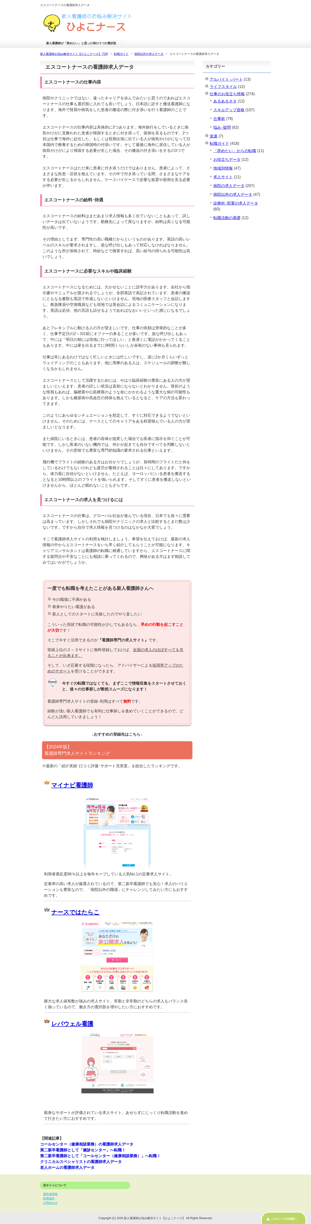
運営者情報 (50, 1194)
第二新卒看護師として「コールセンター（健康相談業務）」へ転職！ (100, 1156)
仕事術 (219, 119)
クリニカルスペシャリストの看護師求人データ (81, 1162)
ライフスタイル (223, 87)
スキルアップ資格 (228, 110)
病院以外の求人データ (232, 194)
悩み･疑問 (222, 127)
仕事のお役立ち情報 (227, 94)
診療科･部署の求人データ (235, 203)
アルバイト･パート (226, 79)
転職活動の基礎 (227, 218)
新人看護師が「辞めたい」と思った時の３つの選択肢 (81, 43)
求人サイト (223, 177)
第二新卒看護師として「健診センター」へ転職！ (83, 1150)
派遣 (213, 136)
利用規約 (49, 1198)
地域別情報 (223, 168)
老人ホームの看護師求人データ (67, 1167)
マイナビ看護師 (72, 785)
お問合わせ (50, 1203)
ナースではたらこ (75, 912)
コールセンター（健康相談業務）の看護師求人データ (86, 1144)
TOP (74, 54)
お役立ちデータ (227, 159)
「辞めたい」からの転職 (234, 151)
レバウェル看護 (72, 1023)
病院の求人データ (228, 186)
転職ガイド (219, 143)
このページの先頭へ (284, 1219)
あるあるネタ (225, 101)
